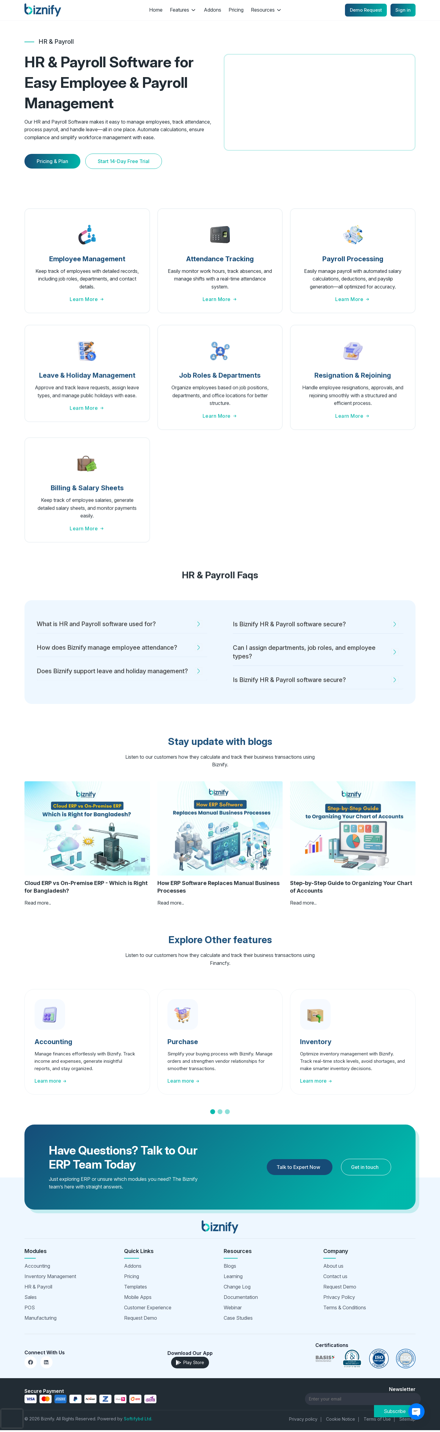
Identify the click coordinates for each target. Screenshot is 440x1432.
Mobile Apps (138, 1299)
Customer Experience (147, 1309)
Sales (30, 1299)
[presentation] (12, 1418)
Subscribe (395, 1401)
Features (183, 10)
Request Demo (140, 1319)
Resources (266, 10)
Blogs (230, 1267)
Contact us (335, 1278)
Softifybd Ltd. (138, 1420)
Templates (135, 1288)
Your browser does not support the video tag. (320, 102)
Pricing (236, 10)
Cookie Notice (340, 1420)
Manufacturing (40, 1319)
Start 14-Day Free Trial (123, 162)
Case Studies (238, 1319)
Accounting (37, 1267)
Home (156, 10)
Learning (233, 1278)
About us (333, 1267)
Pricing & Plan (52, 162)
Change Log (237, 1288)
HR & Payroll (38, 1288)
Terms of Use (377, 1420)
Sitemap (407, 1420)
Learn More (87, 300)
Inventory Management (50, 1278)
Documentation (241, 1299)
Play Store (190, 1364)
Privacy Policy (339, 1299)
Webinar (233, 1309)
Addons (212, 10)
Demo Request (366, 10)
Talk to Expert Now (298, 1169)
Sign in (403, 10)
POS (29, 1309)
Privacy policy (303, 1420)
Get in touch (365, 1169)
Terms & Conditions (344, 1309)
